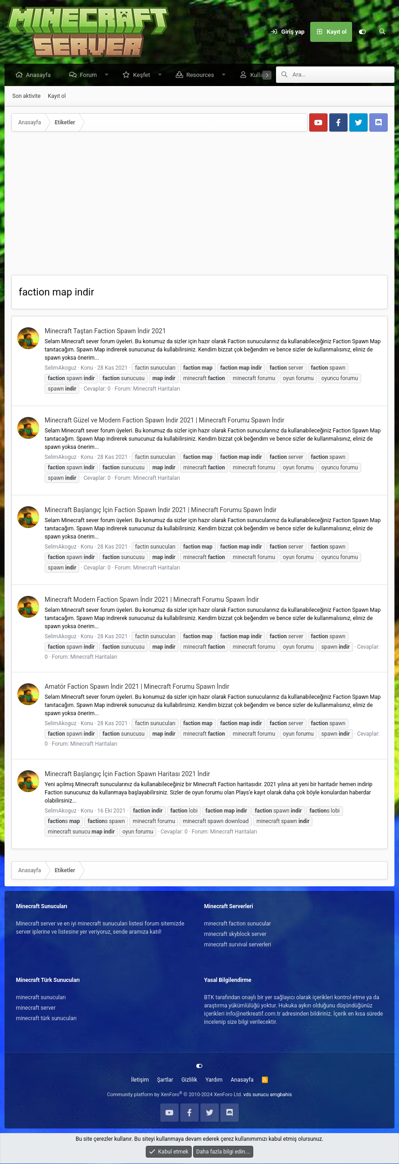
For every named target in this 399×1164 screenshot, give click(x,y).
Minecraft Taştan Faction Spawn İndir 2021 (105, 331)
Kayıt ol (57, 96)
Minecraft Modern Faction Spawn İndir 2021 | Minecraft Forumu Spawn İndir (152, 600)
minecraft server (36, 1008)
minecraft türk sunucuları (46, 1019)
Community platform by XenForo (174, 1095)
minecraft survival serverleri (237, 945)
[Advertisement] (199, 207)
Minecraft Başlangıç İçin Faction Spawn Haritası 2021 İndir (127, 774)
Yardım (214, 1080)
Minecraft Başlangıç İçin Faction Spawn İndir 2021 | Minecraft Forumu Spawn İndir (160, 510)
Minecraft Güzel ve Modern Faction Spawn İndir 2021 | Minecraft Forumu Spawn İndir (164, 420)
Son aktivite (26, 96)
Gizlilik (189, 1080)
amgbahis (281, 1095)
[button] (108, 75)
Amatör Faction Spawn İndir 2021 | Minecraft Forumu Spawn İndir (137, 687)
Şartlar (165, 1080)
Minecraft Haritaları (156, 389)
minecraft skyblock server (235, 934)
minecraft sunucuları (41, 998)
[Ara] (382, 32)
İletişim (140, 1080)
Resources (202, 75)
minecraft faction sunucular (237, 924)
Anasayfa (40, 75)
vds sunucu (256, 1095)
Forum (90, 75)
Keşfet (143, 75)
